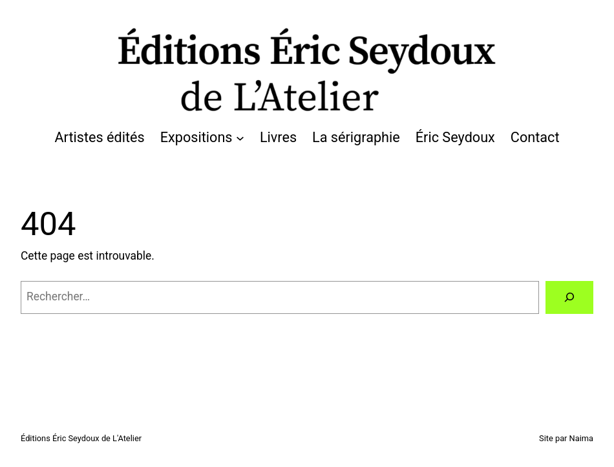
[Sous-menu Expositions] (240, 138)
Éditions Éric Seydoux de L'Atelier (81, 438)
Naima (581, 438)
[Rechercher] (569, 297)
